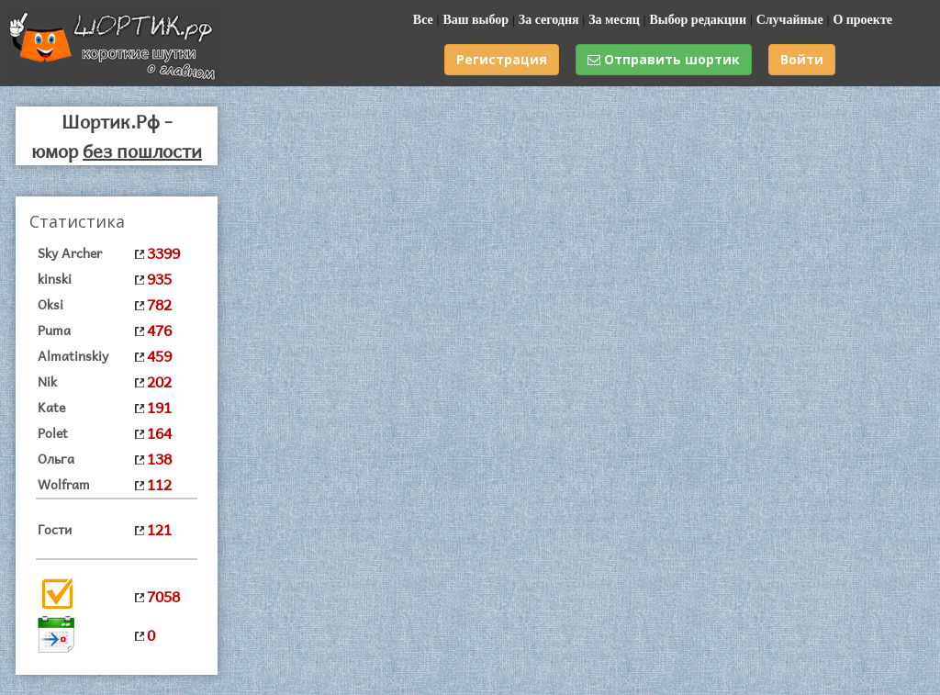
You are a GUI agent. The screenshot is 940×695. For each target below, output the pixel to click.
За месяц (614, 20)
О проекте (862, 20)
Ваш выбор (475, 20)
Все (423, 20)
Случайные (789, 20)
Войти (801, 59)
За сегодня (549, 20)
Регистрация (501, 59)
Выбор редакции (697, 20)
